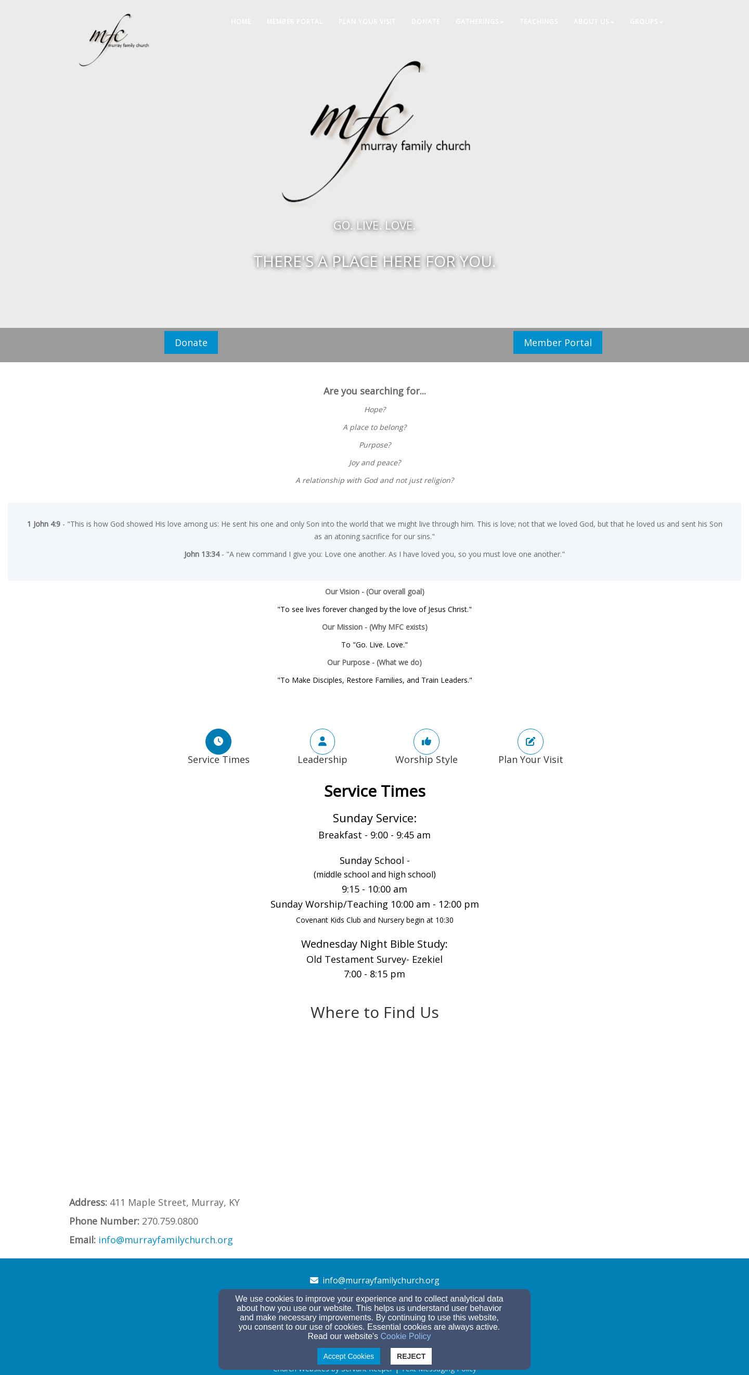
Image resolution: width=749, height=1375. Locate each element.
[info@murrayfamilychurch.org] (165, 1240)
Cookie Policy (406, 1336)
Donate (191, 342)
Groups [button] (646, 21)
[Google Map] (374, 1118)
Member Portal (558, 342)
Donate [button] (425, 21)
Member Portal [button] (295, 21)
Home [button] (241, 21)
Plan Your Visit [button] (367, 21)
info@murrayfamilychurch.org (381, 1280)
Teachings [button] (539, 21)
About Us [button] (594, 21)
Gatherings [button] (480, 21)
